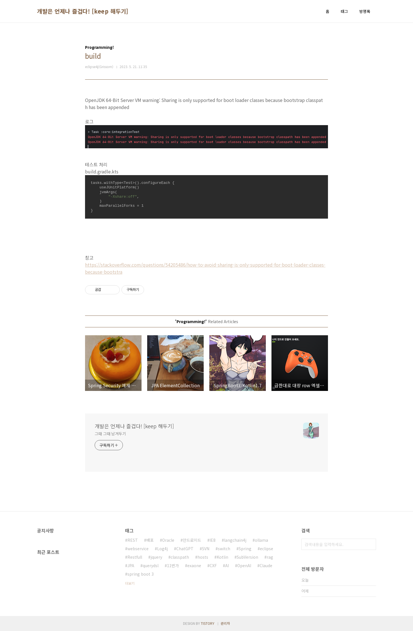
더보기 (129, 583)
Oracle (168, 540)
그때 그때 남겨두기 (110, 433)
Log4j (162, 548)
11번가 (173, 565)
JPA (130, 565)
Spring (245, 548)
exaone (194, 565)
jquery (156, 557)
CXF (213, 565)
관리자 (225, 623)
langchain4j (235, 540)
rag (270, 557)
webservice (138, 548)
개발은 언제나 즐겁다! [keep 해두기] (83, 11)
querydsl (150, 565)
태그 (344, 11)
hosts (202, 557)
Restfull (134, 557)
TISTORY (207, 623)
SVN (205, 548)
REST (132, 540)
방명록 (364, 11)
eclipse (266, 548)
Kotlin (222, 557)
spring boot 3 (140, 574)
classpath (180, 557)
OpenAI (244, 565)
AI (227, 565)
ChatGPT (185, 548)
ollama (261, 540)
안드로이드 (192, 540)
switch (224, 548)
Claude (266, 565)
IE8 (213, 540)
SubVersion (247, 557)
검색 (370, 544)
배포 (150, 540)
